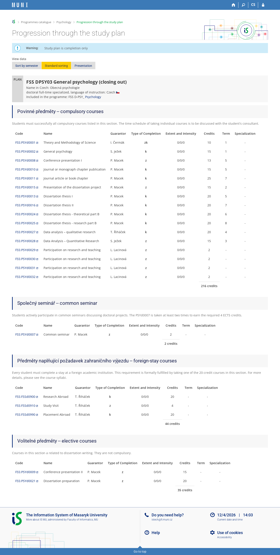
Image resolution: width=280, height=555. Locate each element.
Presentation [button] (83, 65)
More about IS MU (36, 519)
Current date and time (230, 519)
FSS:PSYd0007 (25, 334)
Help (156, 532)
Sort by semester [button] (26, 65)
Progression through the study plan (100, 22)
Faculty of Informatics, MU (82, 519)
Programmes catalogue (36, 22)
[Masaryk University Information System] (20, 5)
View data (19, 59)
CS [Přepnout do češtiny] (253, 4)
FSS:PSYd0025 (25, 223)
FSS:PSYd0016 (25, 205)
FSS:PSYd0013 (25, 196)
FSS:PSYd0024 (25, 214)
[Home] (233, 5)
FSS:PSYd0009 (25, 472)
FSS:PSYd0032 (25, 277)
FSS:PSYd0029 (25, 250)
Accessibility (224, 537)
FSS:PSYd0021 (25, 481)
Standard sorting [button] (56, 65)
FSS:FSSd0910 (25, 405)
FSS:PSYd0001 (25, 142)
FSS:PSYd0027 (25, 232)
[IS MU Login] (263, 5)
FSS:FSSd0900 (25, 397)
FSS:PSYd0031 (25, 268)
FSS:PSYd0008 (25, 160)
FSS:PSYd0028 (25, 241)
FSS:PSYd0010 (25, 169)
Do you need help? (168, 515)
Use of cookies (230, 532)
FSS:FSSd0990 (25, 414)
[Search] (243, 5)
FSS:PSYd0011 (25, 178)
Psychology (63, 22)
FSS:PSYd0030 (25, 259)
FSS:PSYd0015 (25, 187)
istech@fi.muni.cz (162, 519)
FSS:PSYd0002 (25, 151)
